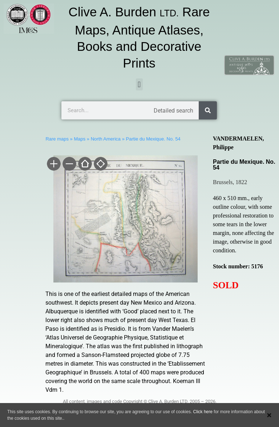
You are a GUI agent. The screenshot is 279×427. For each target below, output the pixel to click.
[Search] (208, 110)
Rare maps (57, 139)
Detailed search (173, 110)
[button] (139, 84)
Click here (203, 411)
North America (106, 139)
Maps (79, 139)
